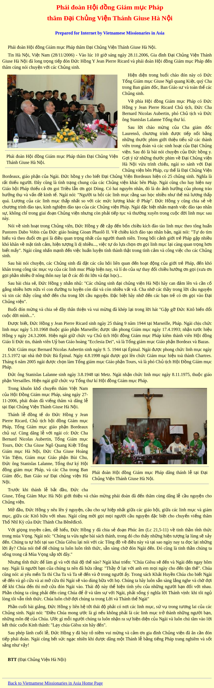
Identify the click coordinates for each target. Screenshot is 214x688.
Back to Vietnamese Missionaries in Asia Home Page (55, 683)
